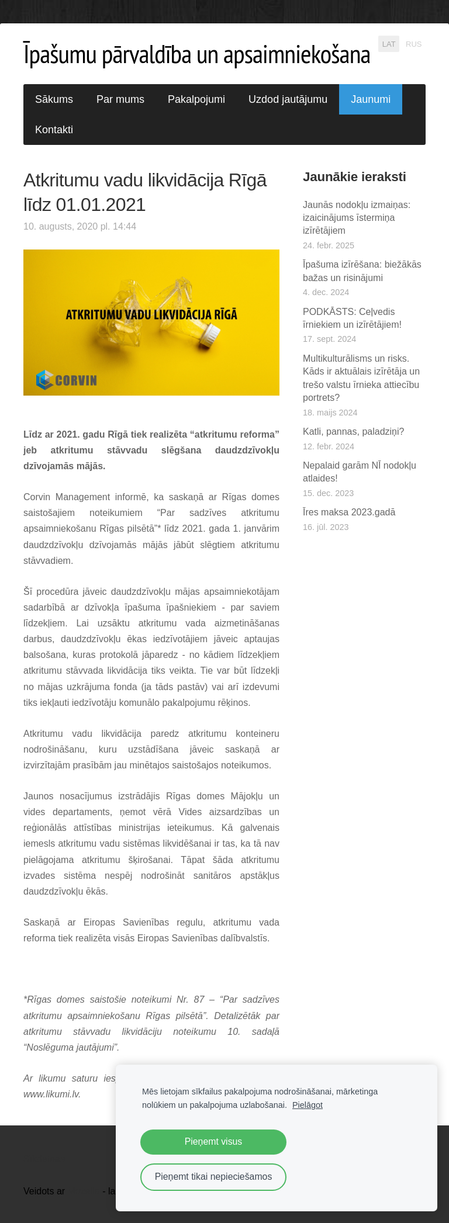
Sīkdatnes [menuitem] (44, 1159)
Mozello (84, 1191)
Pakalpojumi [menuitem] (196, 99)
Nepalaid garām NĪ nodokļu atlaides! (359, 471)
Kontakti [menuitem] (54, 130)
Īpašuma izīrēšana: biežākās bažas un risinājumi (362, 270)
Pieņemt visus (214, 1141)
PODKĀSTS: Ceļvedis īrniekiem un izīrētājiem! (352, 318)
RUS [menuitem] (414, 43)
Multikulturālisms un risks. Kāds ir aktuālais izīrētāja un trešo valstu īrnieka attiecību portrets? (361, 378)
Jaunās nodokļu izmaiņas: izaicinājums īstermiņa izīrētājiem (356, 218)
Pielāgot (307, 1105)
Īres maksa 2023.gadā (349, 512)
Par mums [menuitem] (120, 99)
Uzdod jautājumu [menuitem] (287, 99)
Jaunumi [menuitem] (371, 99)
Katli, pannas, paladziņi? (353, 431)
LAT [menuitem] (389, 43)
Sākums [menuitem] (54, 99)
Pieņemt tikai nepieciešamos (213, 1177)
